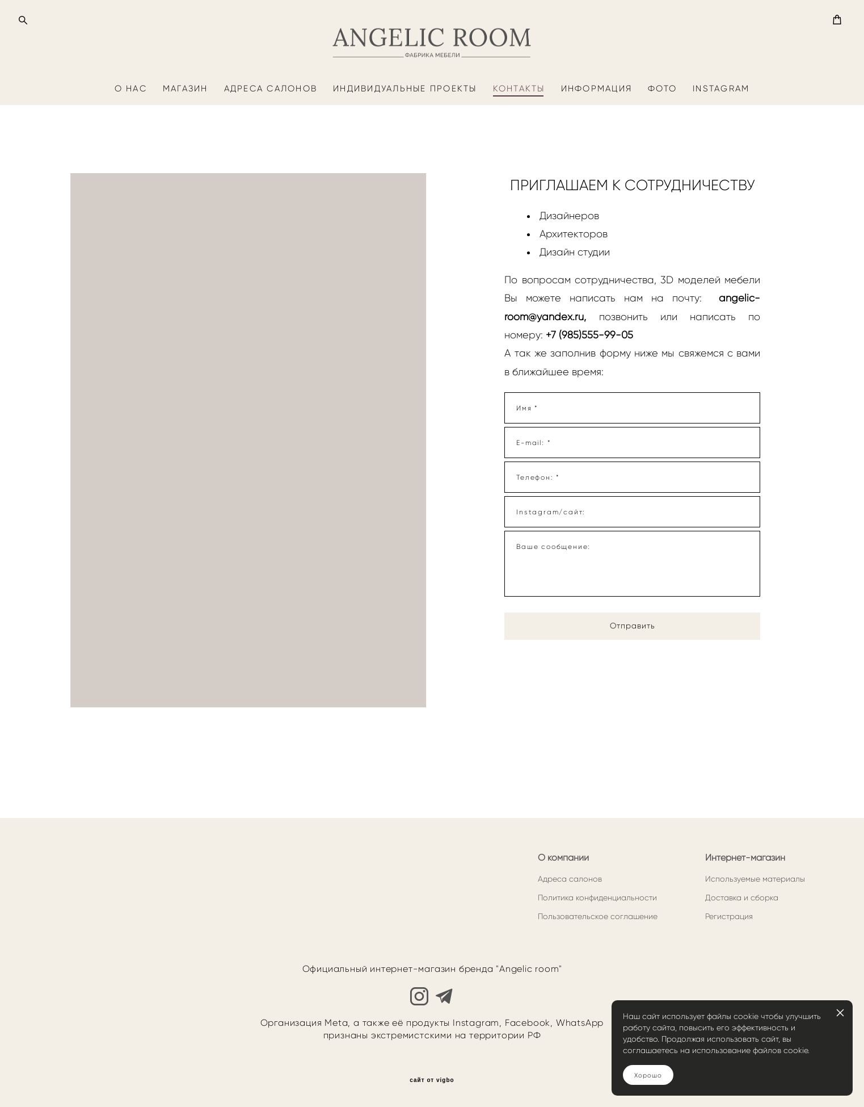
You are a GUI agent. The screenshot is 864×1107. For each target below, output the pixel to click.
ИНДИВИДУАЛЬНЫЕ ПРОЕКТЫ (405, 136)
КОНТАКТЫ (519, 136)
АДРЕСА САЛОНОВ (271, 136)
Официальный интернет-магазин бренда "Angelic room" (432, 969)
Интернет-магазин (745, 857)
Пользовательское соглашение (598, 916)
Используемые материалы (755, 879)
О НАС (131, 136)
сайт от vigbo (432, 1080)
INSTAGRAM (721, 136)
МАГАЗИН (185, 136)
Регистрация (729, 916)
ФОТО (662, 136)
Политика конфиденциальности (597, 898)
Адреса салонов (570, 879)
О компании (563, 857)
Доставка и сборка (741, 898)
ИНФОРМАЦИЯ (597, 136)
